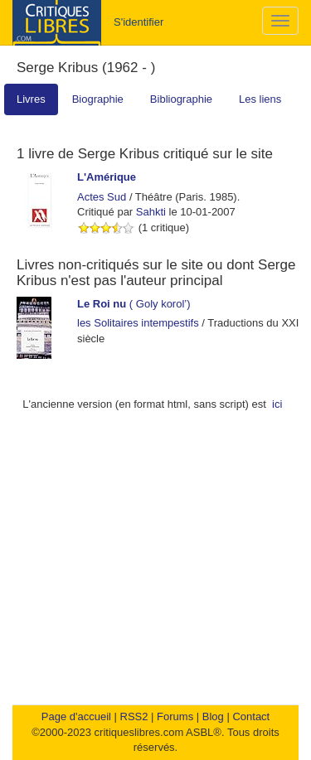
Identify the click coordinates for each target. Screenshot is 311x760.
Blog (213, 716)
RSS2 (134, 716)
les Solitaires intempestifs (138, 323)
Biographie (98, 99)
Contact (251, 716)
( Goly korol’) (134, 304)
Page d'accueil (76, 716)
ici (277, 404)
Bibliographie (181, 99)
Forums (175, 716)
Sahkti (151, 212)
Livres (31, 99)
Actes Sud (101, 197)
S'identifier (138, 22)
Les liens (260, 99)
